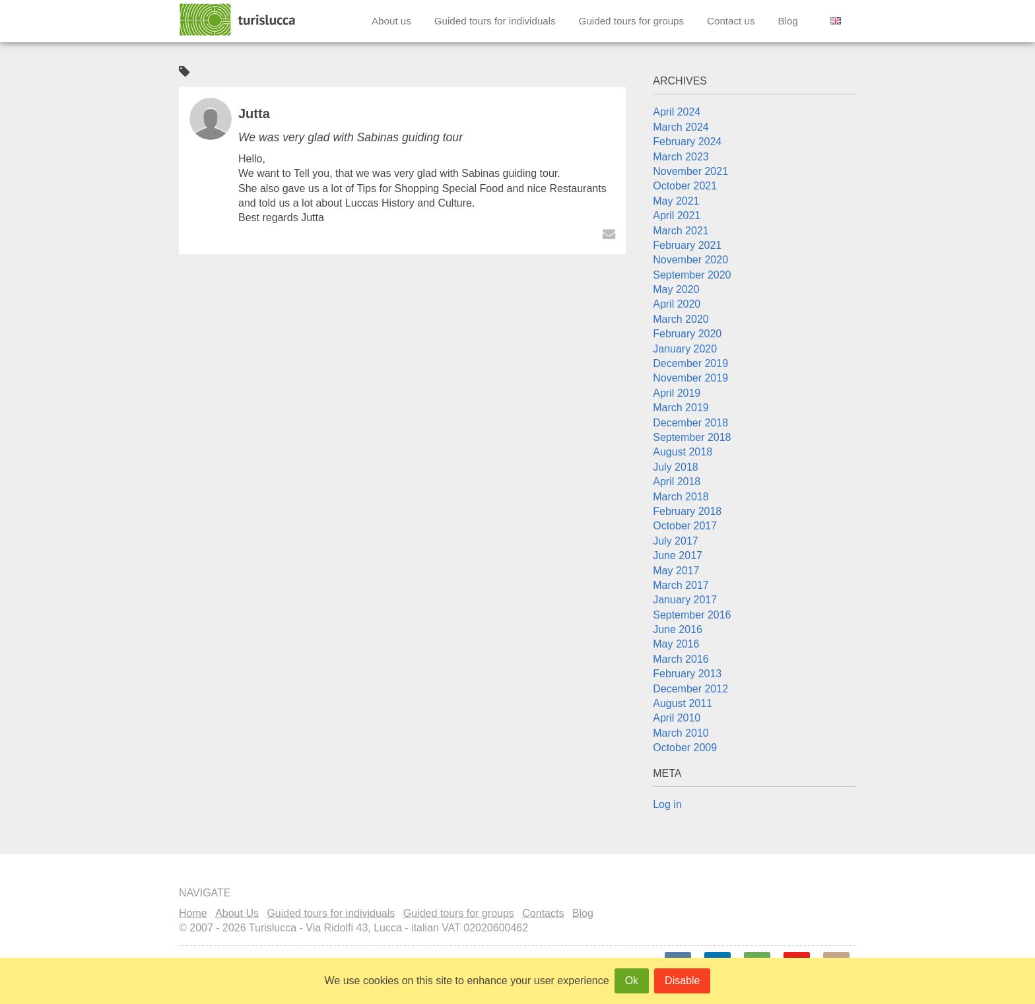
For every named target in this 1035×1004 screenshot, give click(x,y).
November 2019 (690, 378)
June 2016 (677, 629)
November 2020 (690, 259)
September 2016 (692, 614)
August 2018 (682, 451)
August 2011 (682, 703)
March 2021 (681, 230)
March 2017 (681, 585)
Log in (667, 804)
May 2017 (676, 570)
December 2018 (690, 422)
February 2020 (687, 333)
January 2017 (685, 599)
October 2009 (685, 747)
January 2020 (685, 348)
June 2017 (677, 555)
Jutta (254, 113)
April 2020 (676, 304)
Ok (631, 980)
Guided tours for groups (631, 20)
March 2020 (681, 319)
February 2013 (687, 673)
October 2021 (685, 185)
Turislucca (238, 19)
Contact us (731, 20)
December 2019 (690, 363)
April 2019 (676, 393)
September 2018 (692, 437)
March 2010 (681, 733)
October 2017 (685, 525)
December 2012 (690, 688)
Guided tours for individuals (495, 20)
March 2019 (681, 407)
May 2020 (676, 289)
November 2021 (690, 171)
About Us (237, 913)
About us (391, 20)
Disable (682, 980)
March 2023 (681, 156)
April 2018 (676, 481)
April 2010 (676, 717)
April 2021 (676, 215)
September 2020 (692, 275)
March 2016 (681, 659)
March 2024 (681, 127)
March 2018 (681, 496)
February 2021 (687, 245)
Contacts (543, 913)
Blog (787, 20)
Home (193, 913)
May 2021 (676, 201)
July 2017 (675, 541)
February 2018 (687, 511)
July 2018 (675, 467)
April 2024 (676, 111)
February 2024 (687, 141)
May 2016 (676, 644)
